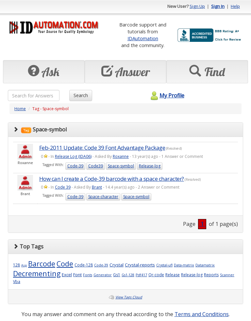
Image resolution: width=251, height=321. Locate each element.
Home (20, 108)
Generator (102, 275)
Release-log (149, 166)
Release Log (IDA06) (73, 156)
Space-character (103, 196)
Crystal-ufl (164, 265)
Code (65, 263)
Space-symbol (121, 166)
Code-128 (84, 265)
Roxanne (121, 156)
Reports (211, 275)
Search (81, 95)
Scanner (227, 275)
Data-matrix (184, 265)
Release (172, 275)
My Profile (166, 95)
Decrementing (36, 273)
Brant (97, 187)
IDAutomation (142, 38)
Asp (24, 265)
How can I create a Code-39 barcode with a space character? (111, 178)
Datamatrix (205, 265)
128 (16, 265)
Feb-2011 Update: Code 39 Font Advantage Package (102, 147)
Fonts (87, 275)
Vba (16, 281)
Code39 (95, 166)
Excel (67, 275)
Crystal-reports (140, 265)
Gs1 (116, 275)
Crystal (116, 265)
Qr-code (156, 275)
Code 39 (63, 187)
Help (235, 6)
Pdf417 (141, 275)
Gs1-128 (128, 275)
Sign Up (197, 6)
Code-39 (75, 166)
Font (77, 275)
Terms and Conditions (202, 314)
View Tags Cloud (128, 297)
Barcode (41, 263)
